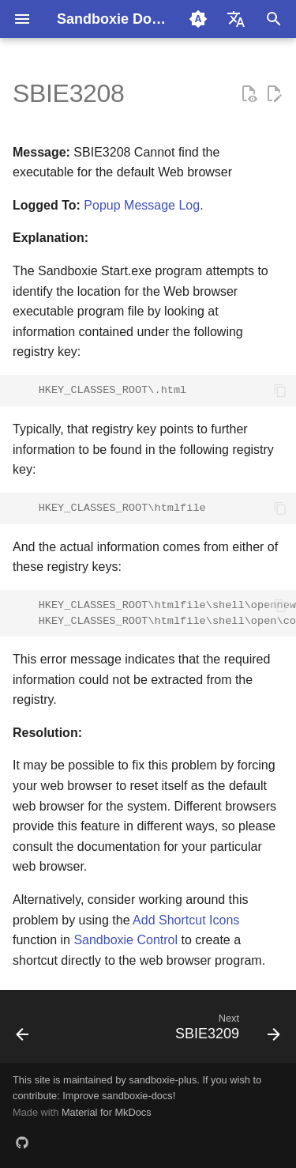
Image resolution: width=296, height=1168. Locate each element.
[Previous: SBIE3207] (23, 1031)
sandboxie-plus (163, 1080)
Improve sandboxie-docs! (118, 1096)
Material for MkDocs (107, 1112)
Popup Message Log (142, 205)
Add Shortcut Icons (186, 920)
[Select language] (236, 19)
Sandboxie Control (125, 940)
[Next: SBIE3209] (225, 1031)
